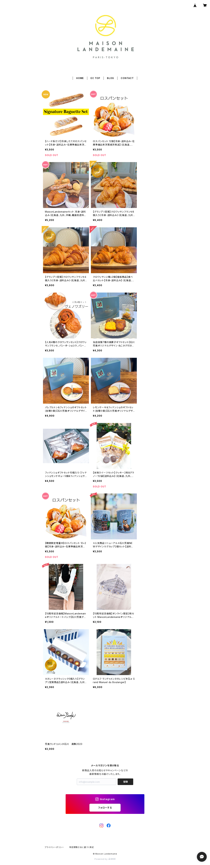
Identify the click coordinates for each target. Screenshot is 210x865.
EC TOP (95, 78)
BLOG (110, 78)
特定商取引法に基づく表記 (81, 847)
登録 (125, 781)
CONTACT (127, 78)
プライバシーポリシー (54, 847)
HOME (80, 78)
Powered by (105, 859)
